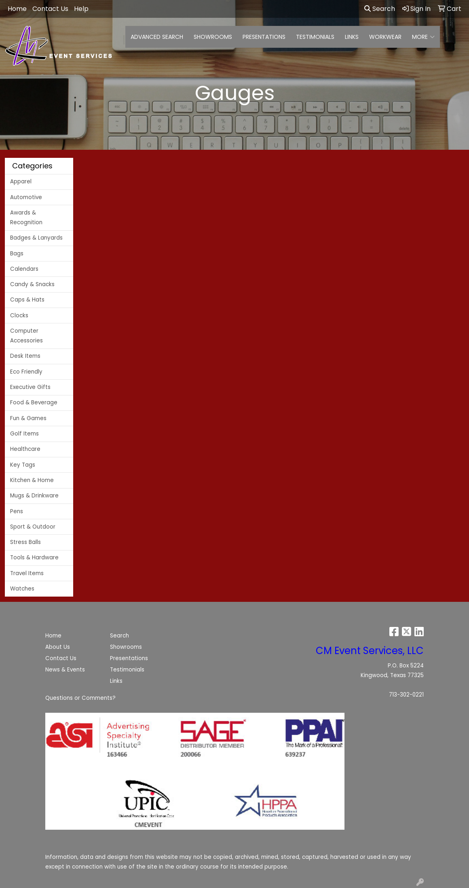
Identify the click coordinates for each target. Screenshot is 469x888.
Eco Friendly (26, 372)
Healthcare (25, 449)
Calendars (24, 269)
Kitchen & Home (32, 480)
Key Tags (22, 465)
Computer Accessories (26, 335)
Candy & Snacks (32, 284)
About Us (57, 647)
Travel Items (27, 573)
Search (379, 8)
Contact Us (60, 658)
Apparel (21, 181)
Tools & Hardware (34, 557)
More (423, 37)
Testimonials (127, 669)
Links (116, 681)
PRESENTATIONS (264, 37)
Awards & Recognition (26, 217)
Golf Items (24, 434)
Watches (22, 589)
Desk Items (25, 356)
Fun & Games (28, 418)
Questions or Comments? (80, 698)
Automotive (26, 197)
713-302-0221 (406, 695)
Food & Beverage (33, 402)
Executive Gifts (30, 387)
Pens (16, 511)
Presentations (129, 658)
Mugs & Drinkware (34, 495)
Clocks (19, 315)
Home (53, 635)
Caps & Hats (27, 300)
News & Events (65, 669)
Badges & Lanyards (36, 238)
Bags (16, 253)
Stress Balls (25, 542)
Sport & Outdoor (32, 527)
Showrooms (126, 647)
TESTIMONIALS (315, 37)
